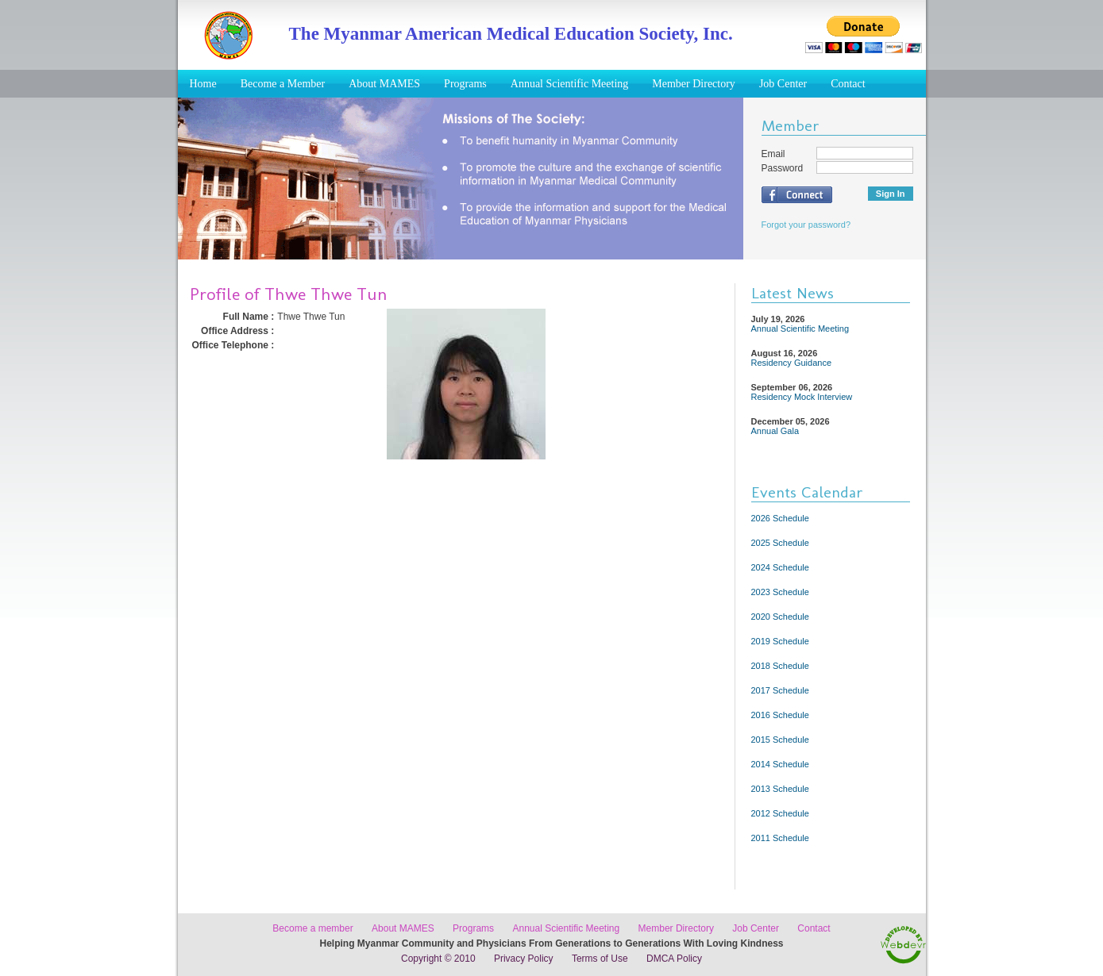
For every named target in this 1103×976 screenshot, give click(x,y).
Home (203, 84)
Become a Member (283, 84)
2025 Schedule (780, 543)
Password (783, 168)
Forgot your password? (806, 224)
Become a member (312, 928)
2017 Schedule (780, 690)
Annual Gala (775, 431)
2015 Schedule (780, 739)
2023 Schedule (780, 592)
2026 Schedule (780, 518)
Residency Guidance (791, 362)
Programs (465, 84)
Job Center (783, 84)
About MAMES (384, 84)
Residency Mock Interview (802, 397)
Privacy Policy (523, 958)
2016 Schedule (780, 715)
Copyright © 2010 (438, 958)
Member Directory (693, 84)
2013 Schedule (780, 788)
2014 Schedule (780, 764)
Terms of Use (600, 958)
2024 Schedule (780, 567)
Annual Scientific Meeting (570, 84)
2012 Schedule (780, 813)
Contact (848, 84)
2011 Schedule (780, 838)
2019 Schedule (780, 641)
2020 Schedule (780, 616)
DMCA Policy (674, 958)
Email (773, 153)
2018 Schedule (780, 666)
